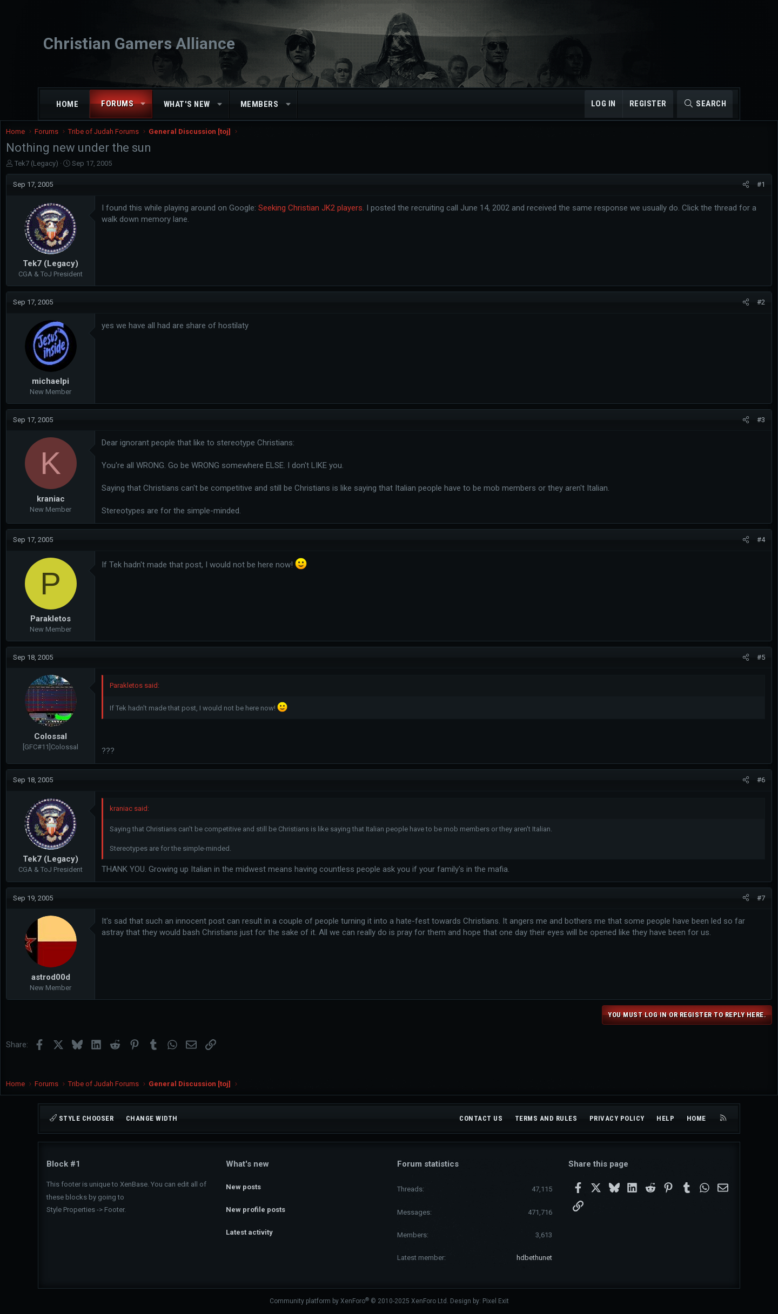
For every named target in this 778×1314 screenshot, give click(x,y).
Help (665, 1118)
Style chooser (81, 1118)
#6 (720, 791)
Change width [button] (152, 1118)
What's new (187, 104)
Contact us (480, 1118)
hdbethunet (534, 1258)
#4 (720, 550)
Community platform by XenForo (359, 1301)
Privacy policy (617, 1118)
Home (67, 104)
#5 (720, 668)
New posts (243, 1182)
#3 (720, 430)
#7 (720, 909)
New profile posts (255, 1202)
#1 (720, 195)
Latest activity (249, 1222)
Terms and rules (546, 1118)
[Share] (705, 195)
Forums (117, 104)
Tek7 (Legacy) (77, 174)
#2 (720, 313)
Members (259, 104)
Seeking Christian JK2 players (351, 218)
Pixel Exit (495, 1301)
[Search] (705, 104)
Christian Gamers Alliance (139, 43)
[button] (143, 104)
